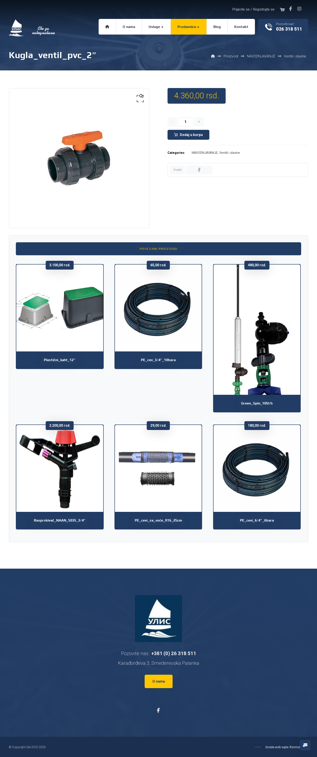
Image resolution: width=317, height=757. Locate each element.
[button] (290, 8)
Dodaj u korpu (191, 135)
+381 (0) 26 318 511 (173, 653)
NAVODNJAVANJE (205, 153)
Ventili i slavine (229, 153)
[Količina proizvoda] (185, 122)
